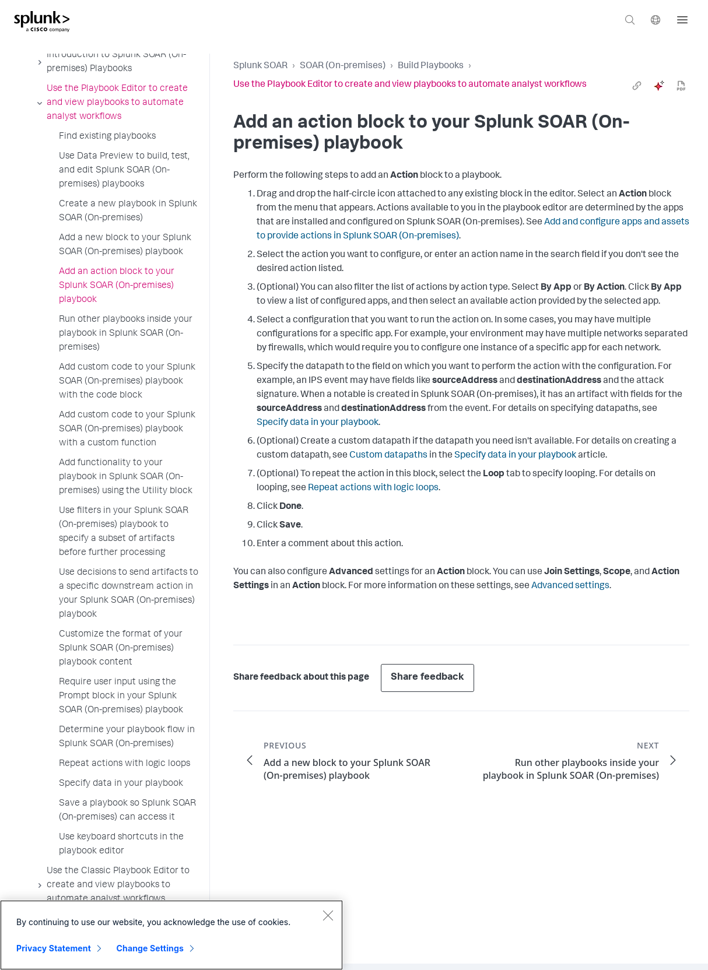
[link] (637, 86)
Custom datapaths (388, 456)
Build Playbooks (431, 66)
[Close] (328, 915)
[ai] (659, 86)
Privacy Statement (53, 948)
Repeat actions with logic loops (373, 488)
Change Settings (150, 948)
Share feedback (427, 678)
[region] (171, 935)
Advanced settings (570, 586)
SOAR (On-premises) (342, 66)
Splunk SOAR (260, 66)
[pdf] (681, 86)
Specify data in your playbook (317, 423)
